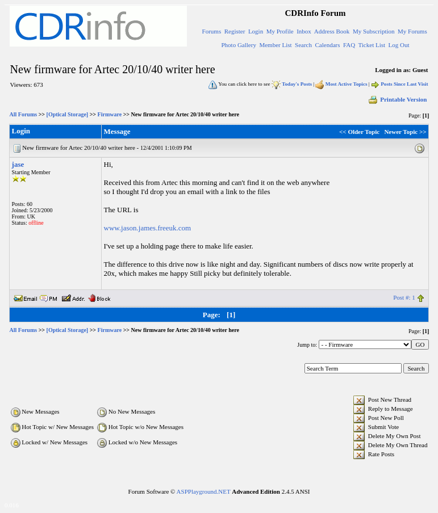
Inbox (304, 31)
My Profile (280, 31)
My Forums (412, 31)
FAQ (349, 44)
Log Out (399, 44)
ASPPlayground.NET (204, 491)
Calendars (327, 44)
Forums (212, 31)
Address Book (332, 31)
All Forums (23, 114)
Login (255, 31)
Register (234, 31)
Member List (275, 44)
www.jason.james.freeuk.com (147, 228)
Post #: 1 (404, 297)
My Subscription (374, 31)
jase (18, 164)
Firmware (110, 114)
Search (303, 44)
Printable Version (397, 99)
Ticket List (371, 44)
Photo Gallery (238, 44)
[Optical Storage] (68, 114)
